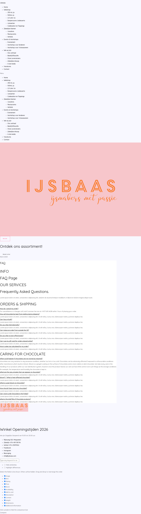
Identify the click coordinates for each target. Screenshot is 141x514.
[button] (70, 73)
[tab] (58, 308)
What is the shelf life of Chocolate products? (15, 399)
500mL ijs (11, 15)
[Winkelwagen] (5, 238)
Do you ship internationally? (9, 325)
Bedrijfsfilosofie (13, 56)
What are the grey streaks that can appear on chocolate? (20, 372)
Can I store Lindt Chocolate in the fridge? (14, 394)
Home (6, 7)
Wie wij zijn (7, 50)
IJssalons (11, 31)
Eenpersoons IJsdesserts (16, 20)
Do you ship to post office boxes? (11, 336)
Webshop (7, 10)
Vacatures (7, 66)
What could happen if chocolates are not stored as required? (21, 359)
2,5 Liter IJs (11, 18)
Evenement (11, 42)
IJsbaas (3, 3)
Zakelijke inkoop (13, 61)
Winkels (10, 37)
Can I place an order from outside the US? (14, 330)
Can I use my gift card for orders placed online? (16, 341)
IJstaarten (11, 23)
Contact (6, 69)
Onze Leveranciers (14, 58)
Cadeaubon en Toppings (16, 26)
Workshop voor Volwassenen (18, 47)
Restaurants (12, 34)
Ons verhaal (12, 53)
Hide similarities (10, 465)
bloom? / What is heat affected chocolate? (15, 377)
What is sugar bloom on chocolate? (12, 383)
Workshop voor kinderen (16, 45)
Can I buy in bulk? (6, 319)
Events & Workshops (11, 39)
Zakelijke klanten (10, 29)
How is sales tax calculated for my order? (14, 346)
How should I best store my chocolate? (13, 388)
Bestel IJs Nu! (6, 254)
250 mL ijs (11, 12)
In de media (12, 64)
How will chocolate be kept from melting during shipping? (20, 314)
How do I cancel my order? (9, 309)
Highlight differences (12, 468)
